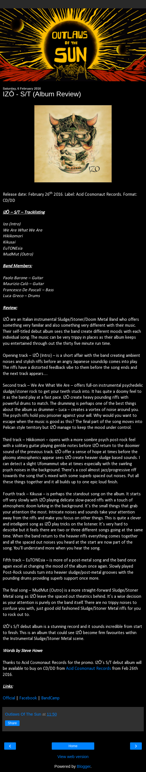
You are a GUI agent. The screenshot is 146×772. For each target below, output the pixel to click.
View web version (73, 756)
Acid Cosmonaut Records (88, 668)
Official (9, 698)
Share (12, 723)
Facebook (28, 698)
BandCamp (50, 698)
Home (73, 746)
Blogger (84, 766)
